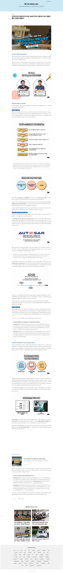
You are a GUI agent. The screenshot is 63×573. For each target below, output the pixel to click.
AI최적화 (15, 563)
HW (43, 552)
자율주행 (33, 550)
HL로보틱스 (47, 554)
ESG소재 (27, 561)
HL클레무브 (41, 554)
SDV (25, 550)
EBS (48, 563)
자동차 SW (44, 550)
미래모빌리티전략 (46, 561)
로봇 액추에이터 (32, 565)
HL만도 (37, 554)
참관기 (20, 554)
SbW (29, 550)
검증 (47, 552)
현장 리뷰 (15, 554)
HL (32, 554)
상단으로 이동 (61, 567)
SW (48, 550)
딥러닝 (26, 565)
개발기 (35, 552)
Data (21, 550)
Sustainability (39, 561)
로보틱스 (22, 561)
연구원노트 (38, 550)
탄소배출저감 (33, 561)
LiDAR (20, 552)
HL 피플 (29, 554)
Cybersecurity (39, 565)
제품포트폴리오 (17, 561)
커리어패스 (37, 563)
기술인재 (25, 563)
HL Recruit (20, 563)
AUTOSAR (29, 552)
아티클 (24, 554)
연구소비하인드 (31, 563)
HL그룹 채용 (48, 1)
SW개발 (16, 552)
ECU (22, 565)
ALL (14, 550)
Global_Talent (43, 563)
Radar (25, 552)
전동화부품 (39, 552)
